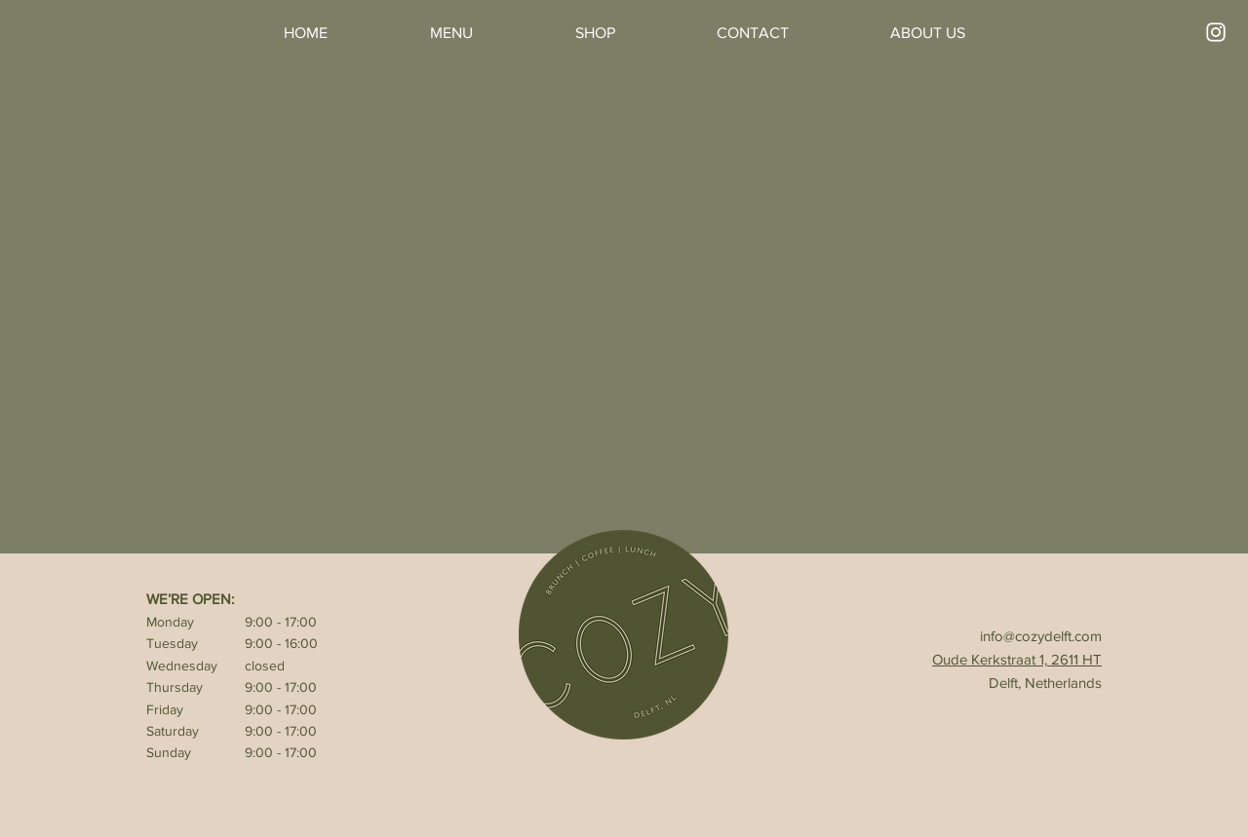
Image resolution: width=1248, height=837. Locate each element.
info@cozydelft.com (1041, 636)
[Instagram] (1215, 32)
